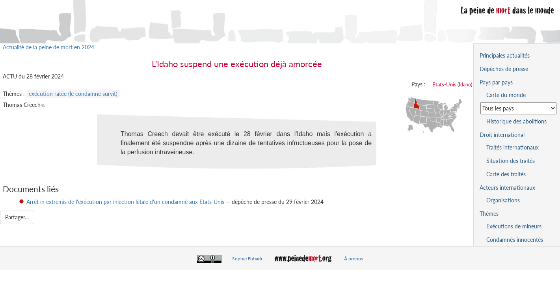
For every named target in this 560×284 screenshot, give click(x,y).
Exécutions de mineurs (513, 226)
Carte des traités (506, 174)
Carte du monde (506, 95)
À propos (353, 259)
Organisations (503, 200)
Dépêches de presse (504, 68)
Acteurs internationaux (507, 187)
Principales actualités (505, 55)
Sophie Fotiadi (247, 259)
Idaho (465, 84)
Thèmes (489, 213)
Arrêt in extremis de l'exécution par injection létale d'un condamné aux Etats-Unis (125, 201)
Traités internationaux (512, 147)
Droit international (502, 134)
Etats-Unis (444, 84)
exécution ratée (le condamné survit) (73, 93)
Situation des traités (510, 160)
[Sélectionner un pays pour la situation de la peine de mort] (518, 108)
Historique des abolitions (516, 121)
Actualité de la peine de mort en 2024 (48, 47)
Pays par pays (496, 82)
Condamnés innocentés (514, 239)
